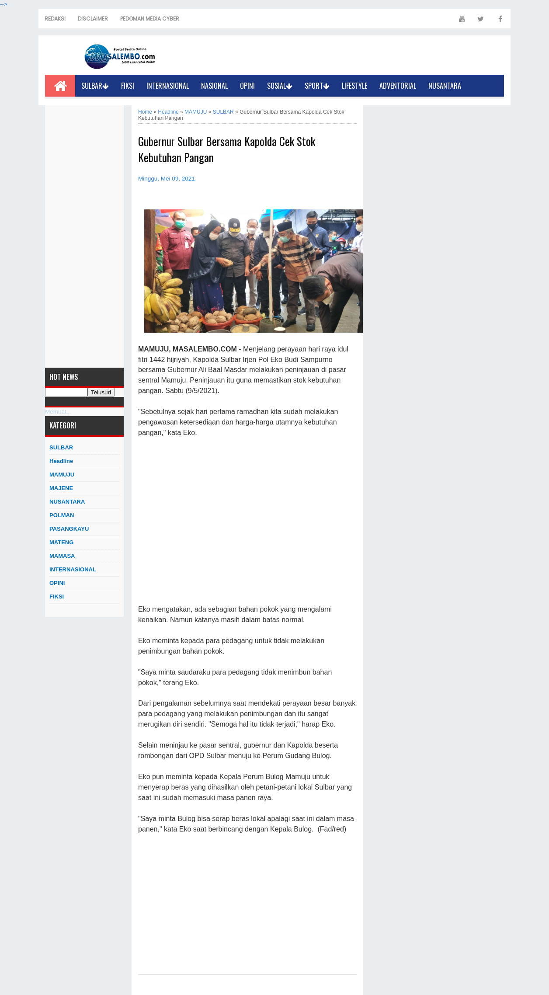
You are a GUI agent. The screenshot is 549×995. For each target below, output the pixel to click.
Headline (61, 461)
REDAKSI (55, 18)
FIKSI (127, 85)
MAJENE (61, 488)
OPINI (247, 85)
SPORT (317, 85)
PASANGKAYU (69, 528)
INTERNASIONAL (167, 85)
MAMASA (62, 556)
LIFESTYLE (354, 85)
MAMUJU (61, 474)
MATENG (61, 542)
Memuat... (58, 411)
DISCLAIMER (93, 18)
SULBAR (95, 85)
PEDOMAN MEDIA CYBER (149, 18)
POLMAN (61, 515)
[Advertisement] (84, 236)
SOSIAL (279, 85)
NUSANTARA (444, 85)
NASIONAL (214, 85)
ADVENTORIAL (397, 85)
